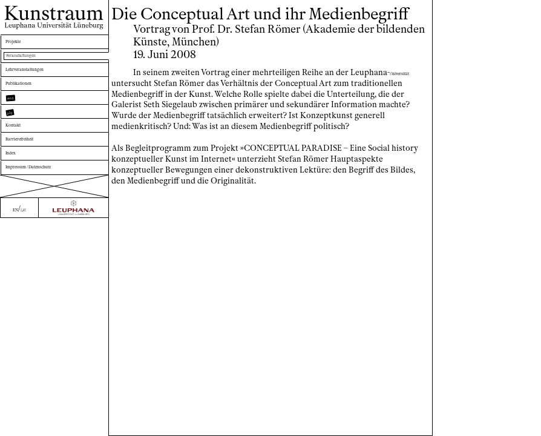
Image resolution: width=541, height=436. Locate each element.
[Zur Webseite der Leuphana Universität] (73, 425)
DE (25, 426)
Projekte (22, 44)
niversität (131, 83)
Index (16, 206)
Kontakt (21, 165)
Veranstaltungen (36, 64)
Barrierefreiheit (35, 185)
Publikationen (32, 105)
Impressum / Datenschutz (53, 226)
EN (12, 426)
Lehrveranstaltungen (45, 85)
